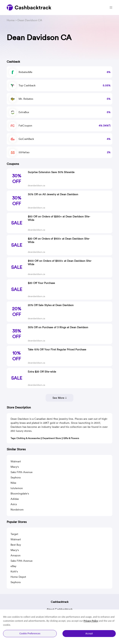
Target (14, 534)
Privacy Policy (91, 620)
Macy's (15, 466)
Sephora (16, 477)
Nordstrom (17, 509)
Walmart (16, 461)
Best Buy (16, 544)
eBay (13, 566)
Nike (13, 483)
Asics (14, 504)
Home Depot (18, 577)
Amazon (16, 555)
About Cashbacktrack (59, 609)
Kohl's (14, 571)
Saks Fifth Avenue (22, 472)
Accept (89, 633)
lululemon (17, 488)
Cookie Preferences (29, 633)
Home (11, 20)
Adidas (15, 499)
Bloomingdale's (20, 493)
